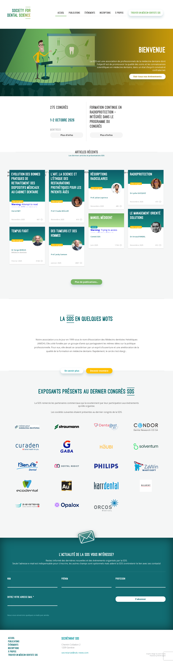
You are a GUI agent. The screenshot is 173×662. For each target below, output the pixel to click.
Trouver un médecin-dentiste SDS (146, 14)
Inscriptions (105, 14)
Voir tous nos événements (147, 76)
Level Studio (162, 652)
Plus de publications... (86, 280)
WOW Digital (161, 654)
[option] (66, 121)
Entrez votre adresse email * (20, 595)
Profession (120, 577)
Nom (9, 577)
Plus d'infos (67, 135)
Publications (74, 14)
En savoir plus (71, 369)
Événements (90, 14)
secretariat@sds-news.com (74, 651)
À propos (119, 14)
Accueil (61, 14)
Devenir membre (100, 369)
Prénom (64, 577)
